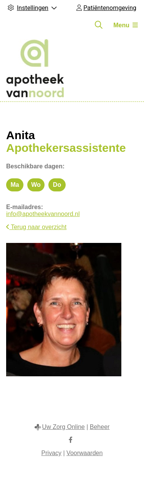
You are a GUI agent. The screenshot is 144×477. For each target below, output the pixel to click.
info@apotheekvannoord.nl (43, 214)
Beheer (100, 427)
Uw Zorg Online (63, 427)
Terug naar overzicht (36, 227)
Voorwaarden (84, 453)
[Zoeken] (98, 25)
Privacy (51, 453)
